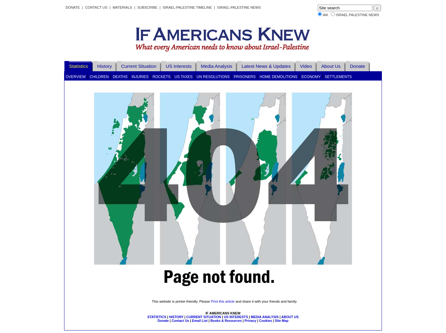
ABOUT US (290, 317)
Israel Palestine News (357, 15)
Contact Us (96, 7)
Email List (200, 320)
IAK (325, 15)
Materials (122, 7)
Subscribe (147, 7)
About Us (330, 66)
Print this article (222, 301)
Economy (311, 77)
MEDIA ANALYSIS (265, 317)
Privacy (250, 320)
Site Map (281, 320)
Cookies (265, 320)
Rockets (161, 77)
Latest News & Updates (266, 66)
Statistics (78, 66)
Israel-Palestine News (239, 7)
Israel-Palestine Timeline (188, 7)
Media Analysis (216, 66)
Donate (73, 7)
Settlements (338, 77)
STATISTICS (156, 317)
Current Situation (138, 66)
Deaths (120, 77)
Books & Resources (226, 320)
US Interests (179, 66)
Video (306, 66)
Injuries (140, 77)
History (104, 66)
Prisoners (245, 77)
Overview (75, 77)
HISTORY (176, 317)
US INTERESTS (236, 317)
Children (99, 77)
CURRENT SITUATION (203, 317)
